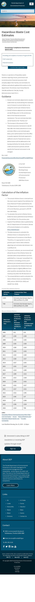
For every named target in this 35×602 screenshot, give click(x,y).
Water (8, 513)
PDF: (8, 557)
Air (7, 500)
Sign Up (13, 449)
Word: (17, 557)
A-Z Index (22, 500)
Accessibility (17, 566)
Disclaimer (17, 568)
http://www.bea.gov (13, 229)
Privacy (17, 570)
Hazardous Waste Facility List (11, 418)
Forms (15, 416)
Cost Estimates (6, 416)
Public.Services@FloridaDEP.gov (14, 538)
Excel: (26, 557)
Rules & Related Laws (24, 416)
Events (21, 513)
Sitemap (17, 571)
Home (3, 39)
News (21, 510)
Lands (8, 503)
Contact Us (23, 516)
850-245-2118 (9, 542)
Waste (8, 510)
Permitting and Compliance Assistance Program (13, 40)
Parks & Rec (10, 507)
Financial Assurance (8, 62)
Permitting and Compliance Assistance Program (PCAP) (17, 55)
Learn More (10, 485)
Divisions (8, 39)
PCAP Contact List (7, 59)
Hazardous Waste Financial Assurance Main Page (16, 414)
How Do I (22, 507)
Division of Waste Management (17, 39)
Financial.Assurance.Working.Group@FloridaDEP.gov (17, 158)
